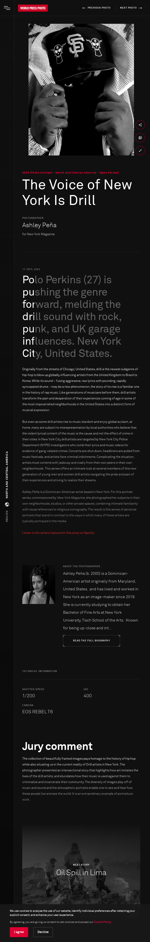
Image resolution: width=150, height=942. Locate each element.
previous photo (96, 8)
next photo (131, 8)
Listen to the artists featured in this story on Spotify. (58, 532)
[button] (7, 486)
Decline (43, 932)
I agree (19, 932)
